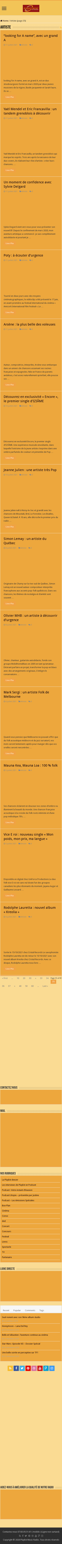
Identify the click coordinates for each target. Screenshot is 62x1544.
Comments (30, 1310)
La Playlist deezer (10, 1179)
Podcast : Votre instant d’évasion (17, 1190)
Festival (5, 1236)
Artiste (24, 45)
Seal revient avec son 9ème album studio (21, 1317)
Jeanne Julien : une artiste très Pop (30, 470)
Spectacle (6, 1247)
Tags (41, 1310)
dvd (4, 1221)
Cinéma (5, 1210)
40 (20, 986)
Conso (5, 1216)
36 (3, 986)
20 (24, 978)
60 (32, 986)
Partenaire (7, 1257)
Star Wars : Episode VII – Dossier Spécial (21, 1343)
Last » (45, 986)
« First (5, 978)
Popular (17, 1310)
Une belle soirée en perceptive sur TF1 (20, 1352)
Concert (5, 1226)
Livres (4, 1241)
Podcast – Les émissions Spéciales (18, 1200)
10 (18, 978)
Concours (6, 1231)
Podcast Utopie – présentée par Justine (20, 1195)
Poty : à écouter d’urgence (23, 255)
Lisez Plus (10, 97)
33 (41, 978)
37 (9, 986)
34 (47, 978)
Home (4, 21)
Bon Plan (6, 1205)
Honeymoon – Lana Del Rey (15, 1326)
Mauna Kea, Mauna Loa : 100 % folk (31, 765)
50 (26, 986)
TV (3, 1252)
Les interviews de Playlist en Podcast (19, 1185)
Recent (6, 1310)
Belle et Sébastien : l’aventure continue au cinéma (25, 1335)
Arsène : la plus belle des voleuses (29, 324)
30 (30, 978)
